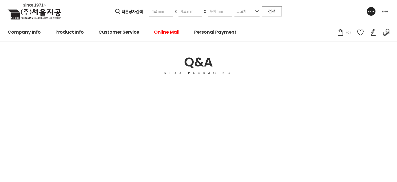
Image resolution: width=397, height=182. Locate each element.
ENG (385, 11)
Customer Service (118, 32)
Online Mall (167, 32)
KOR (371, 11)
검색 (271, 11)
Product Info (69, 32)
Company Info (24, 32)
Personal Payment (215, 32)
